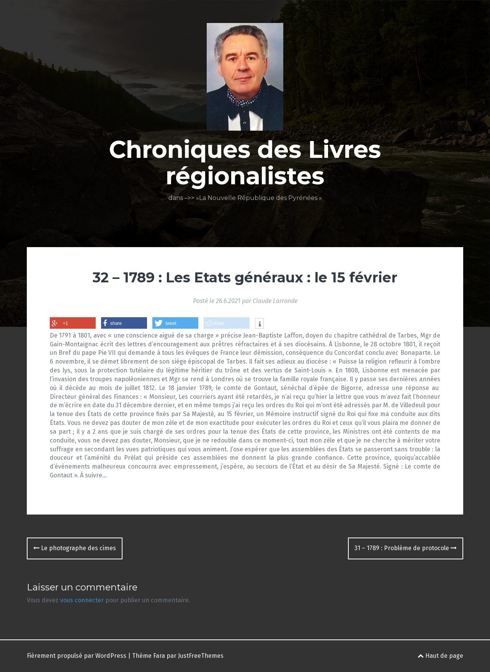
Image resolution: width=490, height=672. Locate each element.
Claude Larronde (275, 301)
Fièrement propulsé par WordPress (76, 655)
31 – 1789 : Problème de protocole (405, 548)
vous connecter (82, 600)
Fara (159, 655)
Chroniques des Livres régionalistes (245, 162)
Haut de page (440, 655)
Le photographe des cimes (74, 548)
